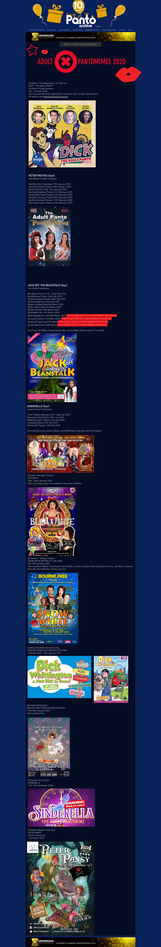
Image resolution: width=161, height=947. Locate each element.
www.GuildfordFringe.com (55, 96)
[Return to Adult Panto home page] (80, 44)
